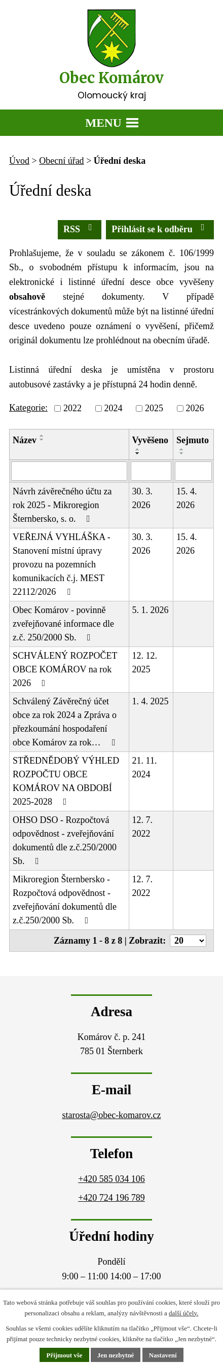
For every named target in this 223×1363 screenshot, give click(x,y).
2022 (72, 408)
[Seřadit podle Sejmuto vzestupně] (182, 449)
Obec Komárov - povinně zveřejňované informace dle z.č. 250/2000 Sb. (63, 623)
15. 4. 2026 (186, 498)
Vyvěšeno (150, 440)
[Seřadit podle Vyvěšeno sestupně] (137, 453)
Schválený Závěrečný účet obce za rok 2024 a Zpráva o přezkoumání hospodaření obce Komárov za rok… (66, 721)
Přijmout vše (64, 1355)
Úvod (19, 161)
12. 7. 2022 (142, 827)
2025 (154, 408)
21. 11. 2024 (144, 767)
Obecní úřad (61, 161)
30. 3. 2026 (142, 498)
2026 (194, 408)
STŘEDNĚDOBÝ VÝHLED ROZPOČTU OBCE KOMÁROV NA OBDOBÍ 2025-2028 (66, 781)
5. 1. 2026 (150, 610)
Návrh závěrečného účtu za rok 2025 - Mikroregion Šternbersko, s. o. (62, 505)
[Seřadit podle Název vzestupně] (42, 436)
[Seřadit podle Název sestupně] (42, 440)
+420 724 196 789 (111, 1198)
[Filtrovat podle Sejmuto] (193, 471)
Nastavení (163, 1355)
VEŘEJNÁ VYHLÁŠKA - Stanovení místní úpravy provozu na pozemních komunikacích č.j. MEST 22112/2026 (61, 564)
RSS (79, 228)
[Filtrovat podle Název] (69, 471)
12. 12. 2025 (145, 662)
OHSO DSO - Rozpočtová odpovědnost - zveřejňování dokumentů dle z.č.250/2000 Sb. (65, 840)
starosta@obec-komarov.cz (111, 1115)
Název (24, 440)
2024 (113, 408)
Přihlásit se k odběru (160, 228)
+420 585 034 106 (111, 1179)
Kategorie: (28, 408)
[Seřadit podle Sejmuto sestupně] (182, 453)
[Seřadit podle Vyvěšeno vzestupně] (137, 449)
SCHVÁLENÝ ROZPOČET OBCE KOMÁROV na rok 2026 (65, 669)
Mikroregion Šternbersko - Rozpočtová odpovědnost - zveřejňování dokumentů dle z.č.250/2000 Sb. (65, 899)
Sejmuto (192, 440)
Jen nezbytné (115, 1355)
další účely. (183, 1313)
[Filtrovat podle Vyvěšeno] (151, 471)
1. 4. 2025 (150, 701)
